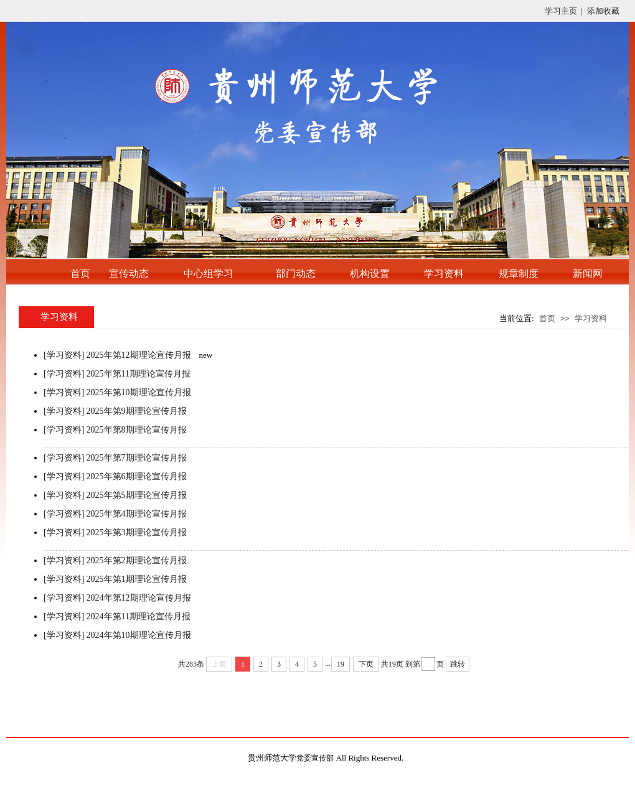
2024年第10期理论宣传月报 (139, 635)
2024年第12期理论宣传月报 (139, 597)
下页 (366, 664)
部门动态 (296, 273)
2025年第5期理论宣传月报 (137, 495)
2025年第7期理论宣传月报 (137, 457)
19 (340, 664)
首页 (80, 273)
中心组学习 (208, 273)
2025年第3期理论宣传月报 (137, 532)
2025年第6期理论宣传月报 (137, 476)
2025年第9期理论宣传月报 (137, 411)
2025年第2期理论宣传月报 (137, 560)
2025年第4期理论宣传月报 (137, 513)
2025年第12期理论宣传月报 (139, 355)
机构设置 (370, 273)
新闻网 (588, 273)
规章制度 (519, 273)
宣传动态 (129, 273)
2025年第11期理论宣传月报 (138, 373)
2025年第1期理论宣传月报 (137, 579)
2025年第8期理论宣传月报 (137, 429)
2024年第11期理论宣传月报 (138, 616)
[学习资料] (64, 355)
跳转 (457, 664)
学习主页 (561, 11)
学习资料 (444, 273)
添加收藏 (603, 11)
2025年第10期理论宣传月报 (139, 392)
